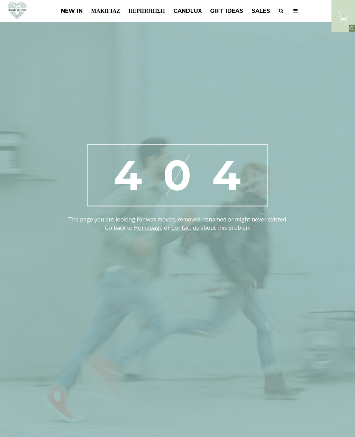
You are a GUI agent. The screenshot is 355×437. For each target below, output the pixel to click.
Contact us (185, 227)
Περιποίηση (146, 11)
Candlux (187, 11)
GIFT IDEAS (226, 11)
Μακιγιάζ (105, 11)
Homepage (148, 227)
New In (72, 11)
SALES (261, 11)
